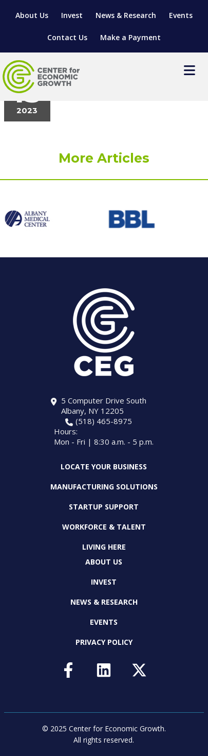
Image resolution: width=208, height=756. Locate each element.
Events (181, 15)
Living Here (104, 547)
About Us (31, 15)
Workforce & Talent (104, 527)
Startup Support (104, 507)
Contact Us (67, 37)
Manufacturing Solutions (104, 486)
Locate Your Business (104, 466)
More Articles (104, 158)
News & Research (126, 15)
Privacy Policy (104, 642)
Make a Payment (130, 37)
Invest (72, 15)
